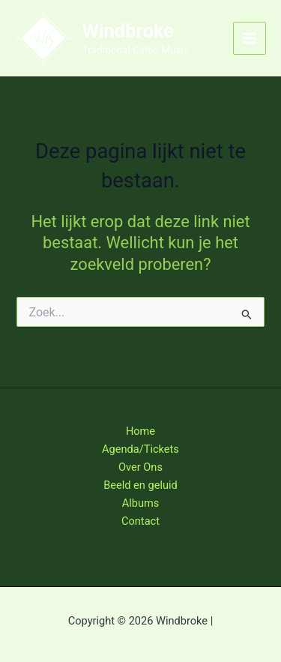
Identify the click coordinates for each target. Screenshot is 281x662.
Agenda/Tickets (140, 449)
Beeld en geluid (140, 485)
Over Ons (140, 467)
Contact (140, 521)
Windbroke (128, 30)
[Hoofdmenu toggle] (249, 38)
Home (140, 431)
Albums (141, 503)
